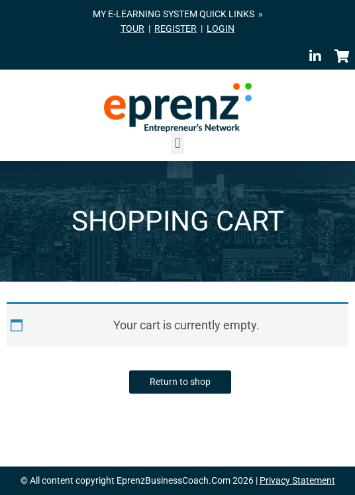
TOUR (132, 28)
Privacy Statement (297, 480)
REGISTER (175, 28)
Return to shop (180, 381)
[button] (177, 143)
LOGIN (220, 28)
